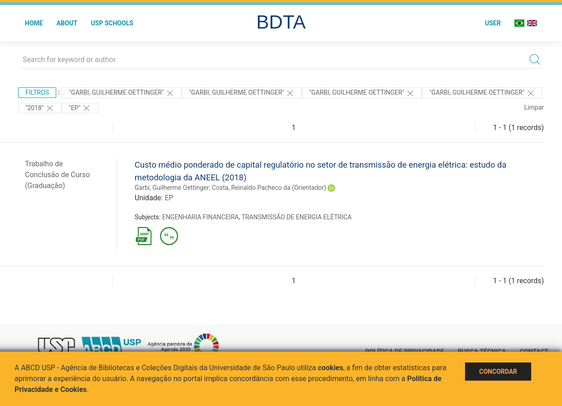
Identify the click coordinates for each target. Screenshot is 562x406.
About (67, 23)
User (493, 23)
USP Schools (112, 23)
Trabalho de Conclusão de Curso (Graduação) (57, 175)
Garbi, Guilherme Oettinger (172, 187)
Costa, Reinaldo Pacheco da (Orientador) (269, 187)
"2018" (39, 108)
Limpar (534, 107)
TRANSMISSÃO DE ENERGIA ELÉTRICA (297, 217)
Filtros (37, 92)
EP (169, 197)
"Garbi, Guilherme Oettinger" (121, 93)
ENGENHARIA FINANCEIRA (200, 217)
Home (34, 23)
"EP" (80, 108)
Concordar (498, 371)
